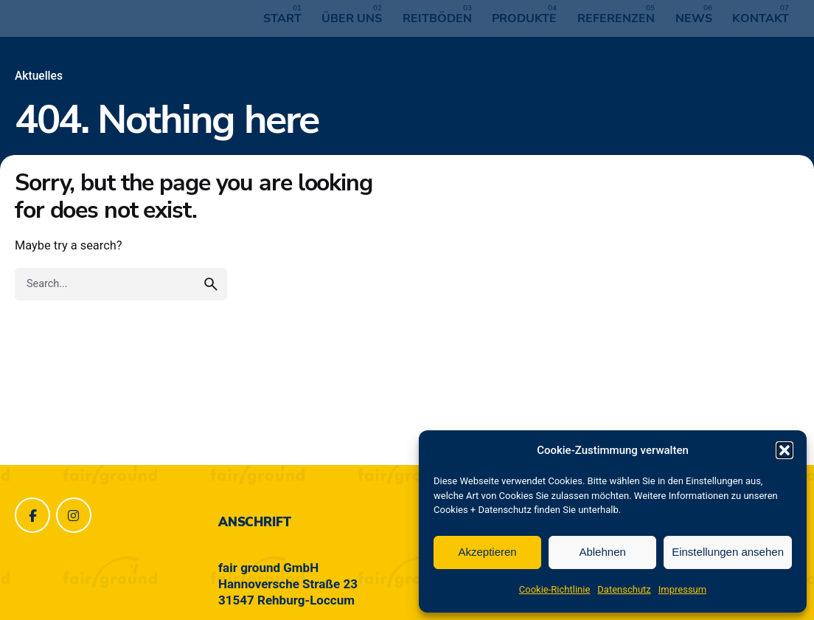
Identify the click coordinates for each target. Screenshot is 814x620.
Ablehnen (602, 551)
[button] (784, 450)
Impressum (682, 589)
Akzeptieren (487, 551)
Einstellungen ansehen (728, 551)
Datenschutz (623, 589)
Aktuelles (39, 76)
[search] (211, 284)
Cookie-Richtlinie (554, 589)
